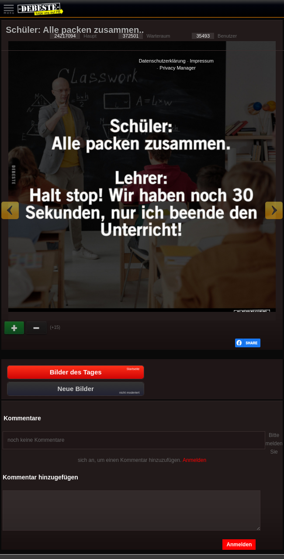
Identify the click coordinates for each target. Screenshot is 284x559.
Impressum (201, 60)
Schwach (37, 328)
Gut (15, 328)
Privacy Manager (177, 67)
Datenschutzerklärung (162, 60)
